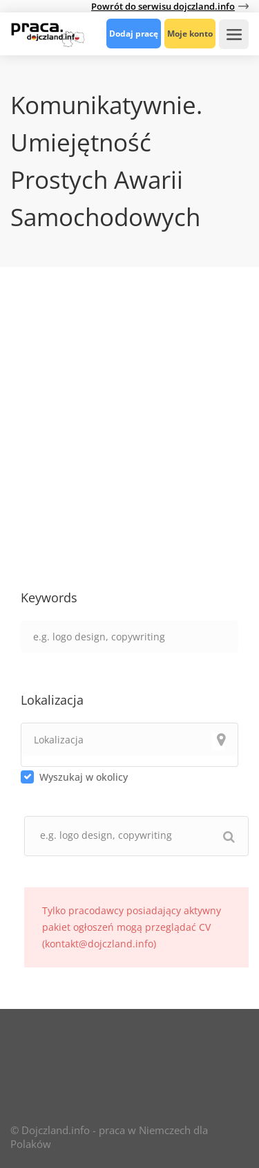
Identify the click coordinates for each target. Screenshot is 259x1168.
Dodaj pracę (133, 33)
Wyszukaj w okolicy (83, 777)
